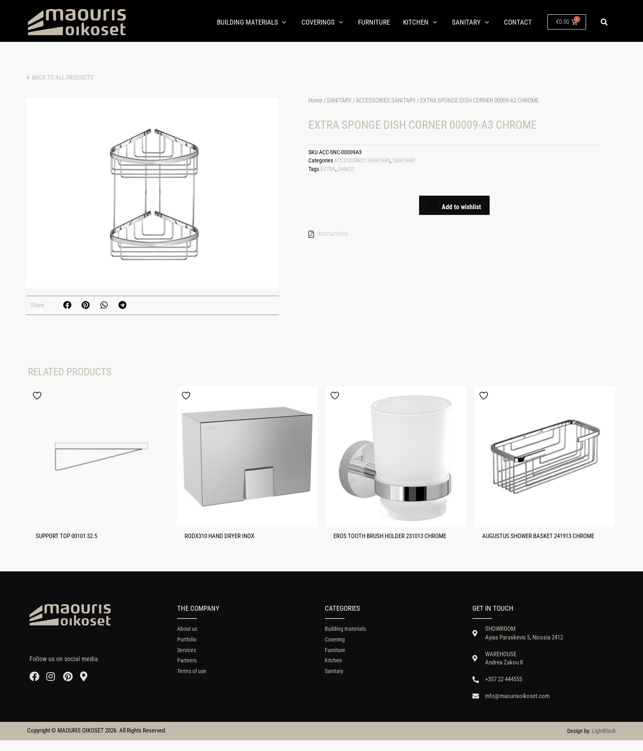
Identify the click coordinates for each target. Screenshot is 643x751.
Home (315, 102)
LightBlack (604, 741)
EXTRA (327, 170)
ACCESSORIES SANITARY (386, 102)
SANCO (346, 170)
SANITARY (339, 102)
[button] (604, 22)
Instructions (332, 235)
